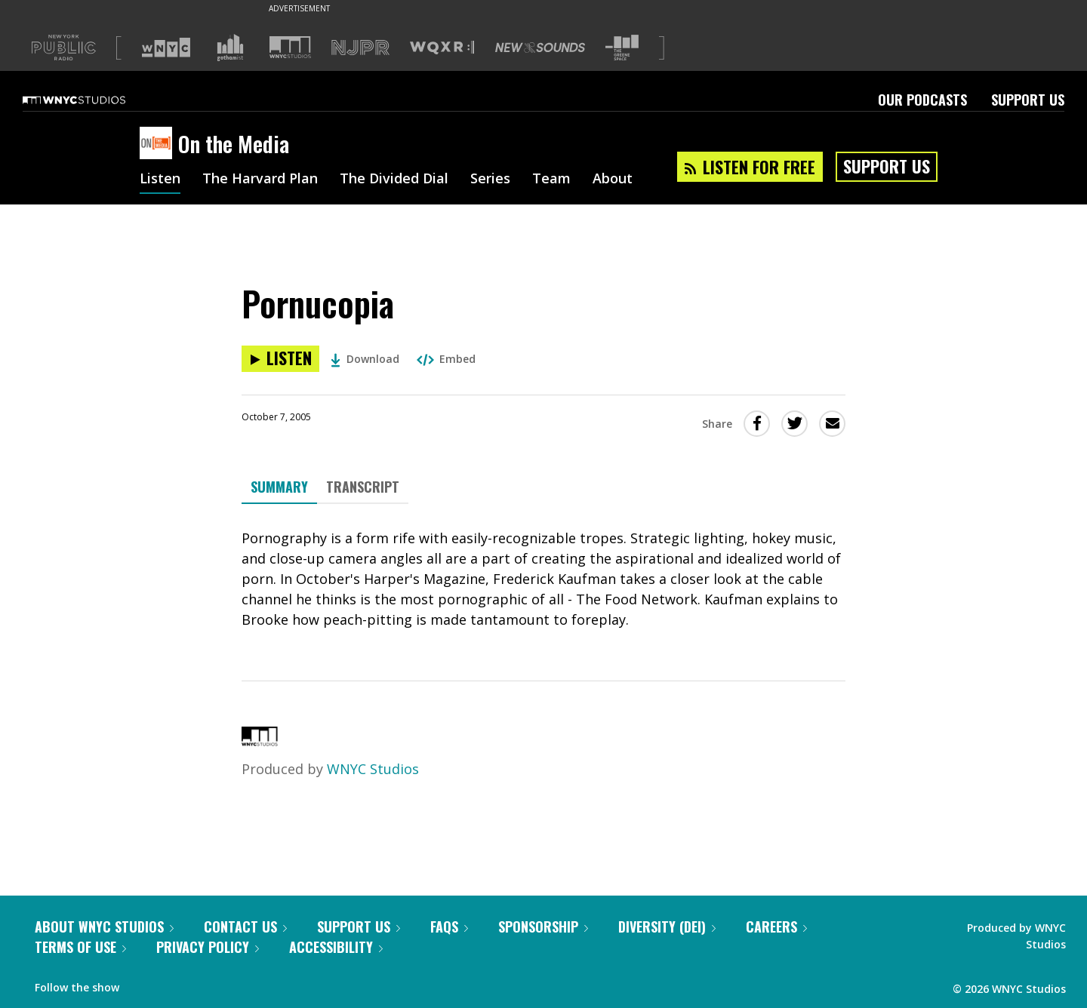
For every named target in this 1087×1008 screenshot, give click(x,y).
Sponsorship (543, 926)
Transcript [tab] (362, 486)
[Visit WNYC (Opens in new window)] (166, 47)
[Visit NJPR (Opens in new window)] (360, 48)
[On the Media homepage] (159, 144)
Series (490, 179)
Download (365, 359)
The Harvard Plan (260, 179)
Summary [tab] (279, 486)
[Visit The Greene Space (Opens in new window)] (622, 48)
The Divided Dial (394, 179)
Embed (446, 359)
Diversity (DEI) (667, 926)
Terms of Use (80, 947)
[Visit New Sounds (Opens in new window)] (540, 47)
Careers (776, 926)
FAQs (449, 926)
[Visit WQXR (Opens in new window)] (442, 48)
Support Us (1027, 99)
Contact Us (245, 926)
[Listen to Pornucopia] (280, 359)
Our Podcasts (922, 99)
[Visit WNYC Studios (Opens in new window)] (290, 47)
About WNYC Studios (104, 926)
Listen (160, 179)
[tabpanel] (543, 579)
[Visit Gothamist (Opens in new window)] (230, 47)
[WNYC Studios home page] (93, 99)
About (613, 179)
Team (551, 179)
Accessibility (336, 947)
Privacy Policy (207, 947)
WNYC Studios (373, 769)
